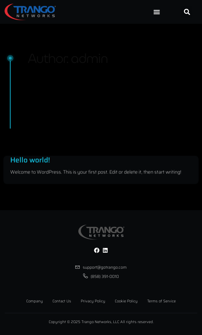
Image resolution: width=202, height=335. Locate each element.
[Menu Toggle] (156, 12)
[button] (186, 12)
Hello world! (30, 164)
